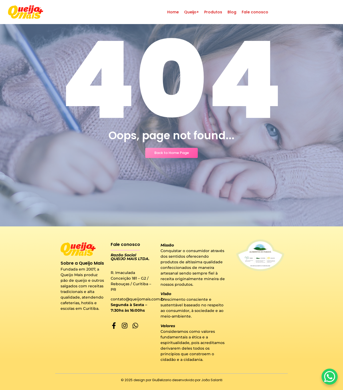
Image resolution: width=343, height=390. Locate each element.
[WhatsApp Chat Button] (330, 377)
